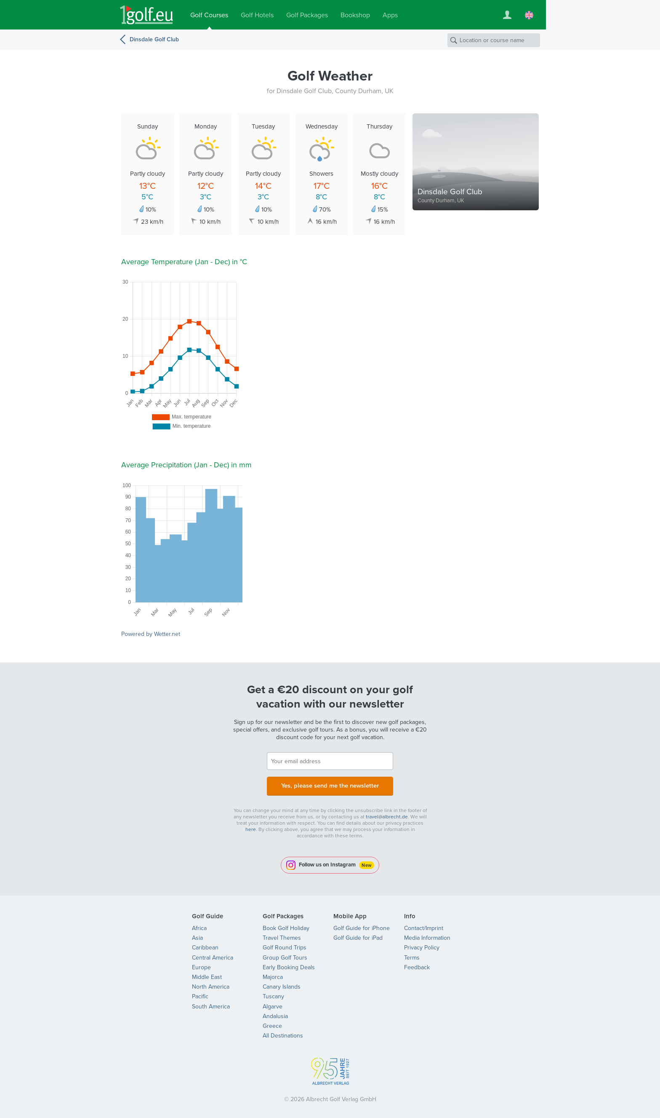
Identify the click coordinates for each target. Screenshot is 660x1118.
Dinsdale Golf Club (154, 39)
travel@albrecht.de (387, 814)
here (250, 827)
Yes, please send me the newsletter (330, 784)
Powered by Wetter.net (150, 634)
